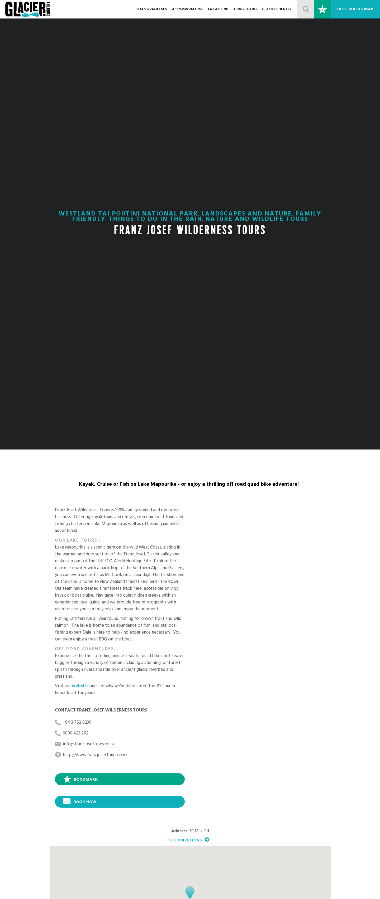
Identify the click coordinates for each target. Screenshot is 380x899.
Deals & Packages (151, 10)
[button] (189, 892)
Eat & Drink (218, 10)
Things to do (245, 10)
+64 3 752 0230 (77, 723)
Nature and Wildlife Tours (256, 220)
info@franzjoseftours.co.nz (89, 745)
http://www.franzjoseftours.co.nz (95, 756)
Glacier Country (277, 10)
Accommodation (187, 10)
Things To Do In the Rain (155, 220)
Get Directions (185, 840)
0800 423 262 (75, 734)
